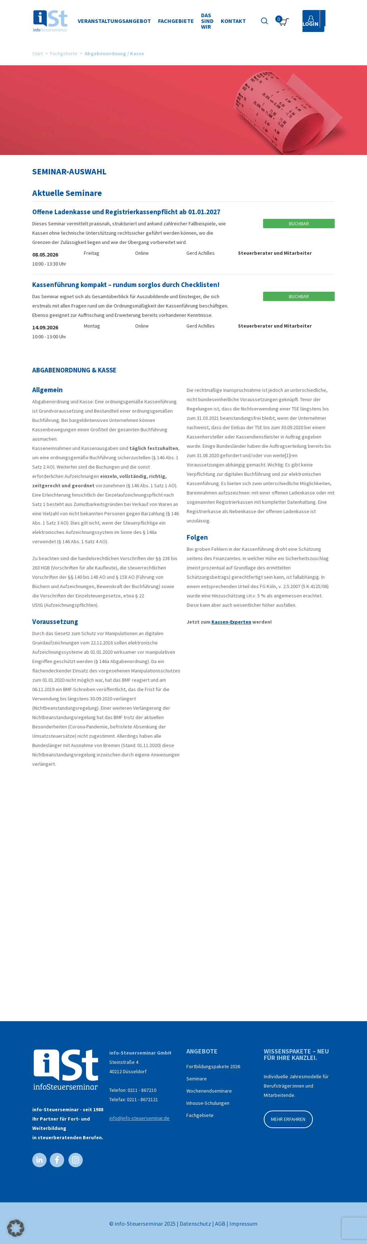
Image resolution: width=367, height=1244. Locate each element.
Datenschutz (195, 1223)
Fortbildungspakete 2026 (213, 1066)
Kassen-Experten (231, 622)
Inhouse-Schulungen (207, 1103)
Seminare (196, 1078)
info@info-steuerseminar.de (139, 1118)
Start (37, 53)
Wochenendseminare (209, 1091)
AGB (220, 1223)
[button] (16, 1228)
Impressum (243, 1223)
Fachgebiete (63, 53)
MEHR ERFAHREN (288, 1119)
